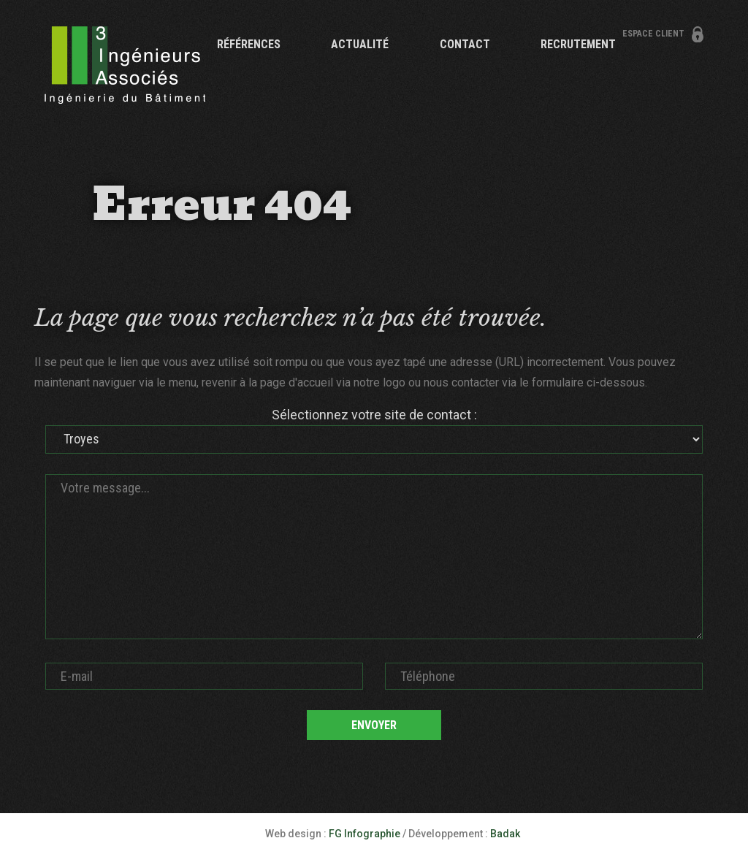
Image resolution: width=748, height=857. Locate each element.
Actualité (360, 44)
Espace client (653, 33)
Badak (505, 833)
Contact (465, 44)
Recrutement (578, 44)
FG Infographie (364, 833)
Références (248, 44)
